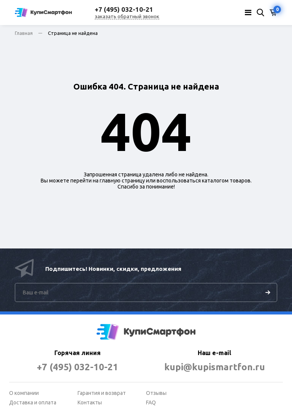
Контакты (90, 402)
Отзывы (156, 393)
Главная (24, 33)
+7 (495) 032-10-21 (77, 367)
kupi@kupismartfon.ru (214, 367)
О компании (24, 393)
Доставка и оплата (32, 402)
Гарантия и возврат (102, 393)
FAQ (151, 402)
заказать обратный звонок (127, 16)
